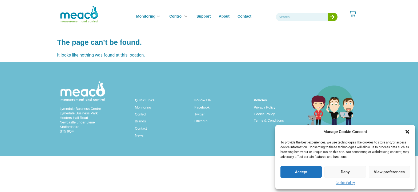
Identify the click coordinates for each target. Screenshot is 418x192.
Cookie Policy (345, 183)
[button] (407, 131)
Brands (140, 121)
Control (140, 114)
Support (203, 16)
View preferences (389, 172)
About (224, 16)
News (139, 135)
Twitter (199, 114)
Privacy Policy (264, 107)
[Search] (332, 17)
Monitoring (143, 107)
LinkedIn (200, 121)
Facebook (202, 107)
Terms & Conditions (269, 120)
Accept (301, 172)
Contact (244, 16)
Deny (345, 172)
